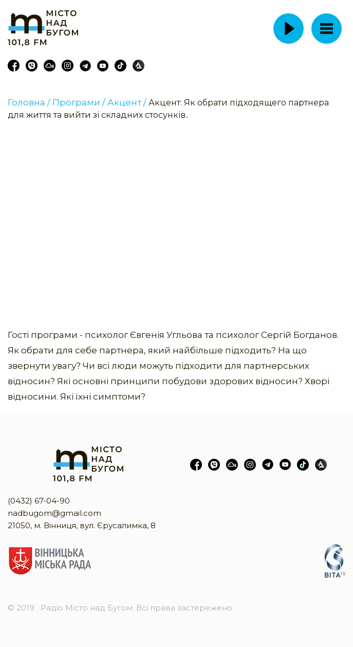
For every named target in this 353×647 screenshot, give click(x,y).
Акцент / (126, 102)
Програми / (78, 102)
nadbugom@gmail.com (54, 513)
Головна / (29, 102)
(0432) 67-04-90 (39, 501)
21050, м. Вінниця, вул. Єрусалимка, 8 (82, 525)
